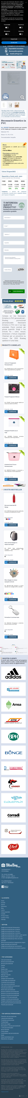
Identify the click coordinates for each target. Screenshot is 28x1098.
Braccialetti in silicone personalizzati (10, 1026)
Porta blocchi (4, 973)
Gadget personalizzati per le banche (10, 929)
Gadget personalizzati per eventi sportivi (11, 937)
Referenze (4, 906)
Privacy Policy (5, 915)
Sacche (3, 965)
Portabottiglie (4, 1022)
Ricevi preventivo (16, 291)
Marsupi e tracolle (6, 975)
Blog (2, 908)
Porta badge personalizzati (8, 980)
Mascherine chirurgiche (7, 1039)
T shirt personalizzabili (7, 1027)
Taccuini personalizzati (7, 988)
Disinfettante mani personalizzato (10, 1033)
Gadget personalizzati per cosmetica (10, 933)
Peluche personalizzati (7, 1004)
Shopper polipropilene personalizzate (11, 1001)
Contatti (3, 914)
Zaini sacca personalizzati (8, 984)
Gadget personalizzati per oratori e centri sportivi (14, 935)
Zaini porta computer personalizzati (10, 986)
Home (2, 900)
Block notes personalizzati (8, 989)
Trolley (3, 967)
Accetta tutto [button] (14, 42)
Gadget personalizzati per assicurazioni (11, 946)
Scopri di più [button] (14, 39)
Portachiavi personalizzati (8, 982)
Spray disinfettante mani (7, 1037)
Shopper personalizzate (7, 978)
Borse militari (4, 976)
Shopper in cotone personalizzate (10, 999)
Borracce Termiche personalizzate (10, 995)
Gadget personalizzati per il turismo (10, 931)
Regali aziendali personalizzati (9, 944)
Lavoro (3, 910)
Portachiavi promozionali (7, 1020)
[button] (26, 2)
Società (3, 902)
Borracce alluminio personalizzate (10, 991)
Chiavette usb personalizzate (8, 1016)
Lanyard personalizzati (7, 1018)
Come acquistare (5, 912)
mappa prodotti (4, 1091)
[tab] (4, 105)
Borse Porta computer (7, 971)
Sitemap (3, 919)
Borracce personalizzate (7, 961)
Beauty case (4, 969)
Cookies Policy (5, 917)
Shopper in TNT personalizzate (9, 997)
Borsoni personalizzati (7, 963)
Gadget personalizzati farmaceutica (10, 927)
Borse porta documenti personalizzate (11, 1003)
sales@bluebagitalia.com (11, 877)
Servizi (3, 904)
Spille (2, 1035)
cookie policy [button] (4, 9)
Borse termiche (5, 1029)
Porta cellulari (4, 1031)
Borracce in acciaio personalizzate (10, 993)
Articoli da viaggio (5, 1024)
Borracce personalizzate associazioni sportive (13, 948)
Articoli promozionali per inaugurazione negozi (13, 942)
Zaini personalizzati (6, 960)
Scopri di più (11, 377)
